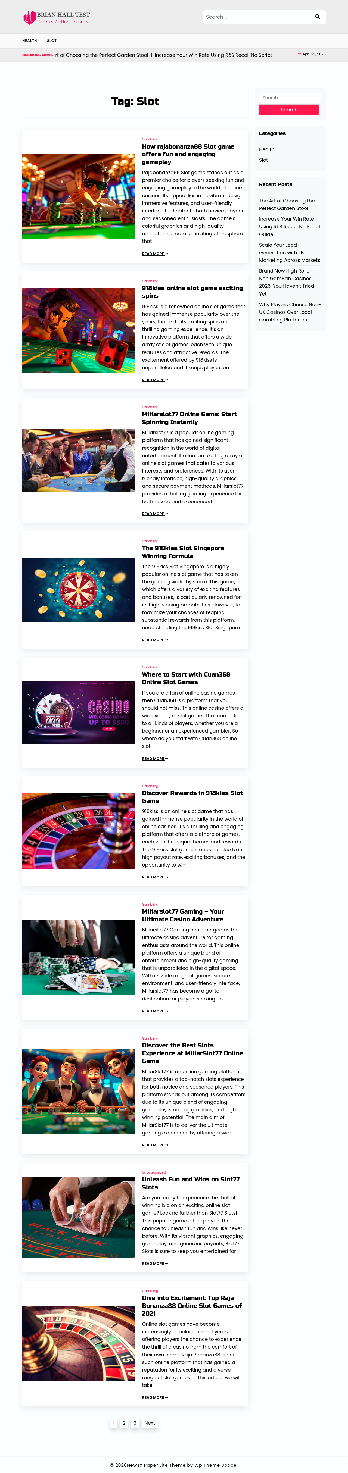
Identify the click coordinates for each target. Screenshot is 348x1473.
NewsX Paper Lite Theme (156, 1465)
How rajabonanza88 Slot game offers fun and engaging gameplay (188, 154)
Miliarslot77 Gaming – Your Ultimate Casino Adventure (183, 915)
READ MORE (155, 254)
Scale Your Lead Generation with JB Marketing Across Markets (289, 253)
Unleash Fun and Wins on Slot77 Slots (191, 1183)
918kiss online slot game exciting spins (192, 292)
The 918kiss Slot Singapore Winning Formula (183, 552)
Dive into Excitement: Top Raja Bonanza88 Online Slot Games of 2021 (192, 1305)
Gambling (150, 139)
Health (29, 40)
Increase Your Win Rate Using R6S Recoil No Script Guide (290, 226)
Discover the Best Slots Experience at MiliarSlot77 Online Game (192, 1053)
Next (150, 1423)
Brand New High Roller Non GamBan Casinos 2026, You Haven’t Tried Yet (286, 282)
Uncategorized (154, 1172)
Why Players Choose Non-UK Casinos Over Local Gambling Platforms (290, 312)
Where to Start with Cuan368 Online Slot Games (186, 678)
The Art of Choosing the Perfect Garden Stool (287, 205)
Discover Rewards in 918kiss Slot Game (192, 797)
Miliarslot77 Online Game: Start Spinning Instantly (189, 418)
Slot (52, 40)
